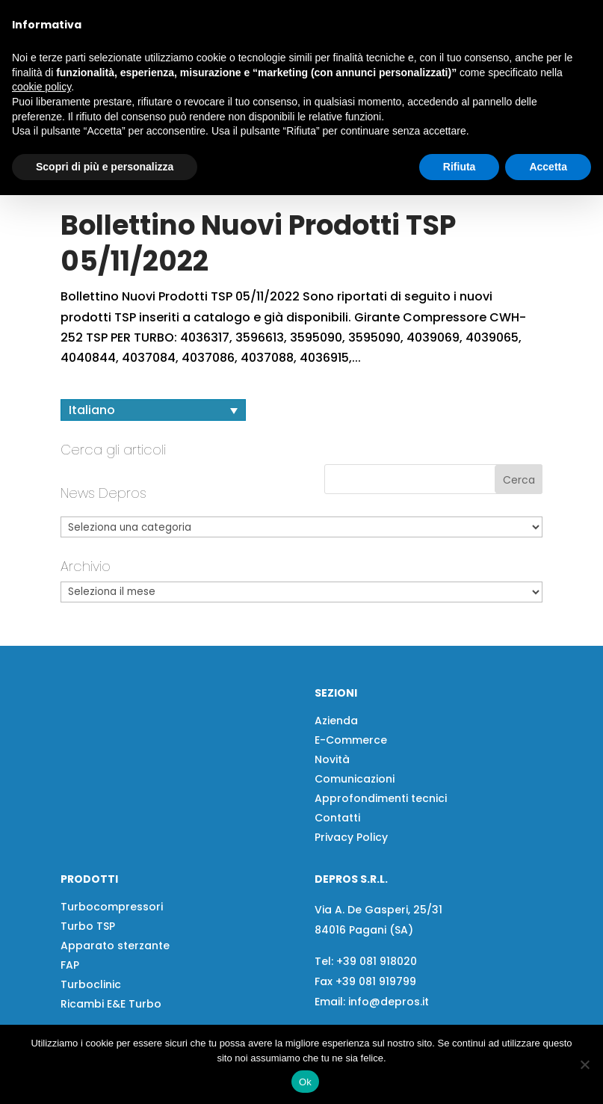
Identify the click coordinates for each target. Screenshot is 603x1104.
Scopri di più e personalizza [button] (104, 167)
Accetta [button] (548, 167)
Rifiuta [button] (459, 167)
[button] (130, 215)
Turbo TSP (88, 994)
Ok (305, 1082)
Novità (332, 827)
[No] (584, 1064)
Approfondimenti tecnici (381, 866)
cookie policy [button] (41, 87)
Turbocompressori (112, 974)
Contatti (337, 885)
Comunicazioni (355, 846)
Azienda (336, 788)
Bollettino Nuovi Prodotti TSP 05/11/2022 (258, 311)
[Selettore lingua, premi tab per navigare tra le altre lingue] (153, 478)
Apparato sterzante (115, 1013)
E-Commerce (351, 808)
